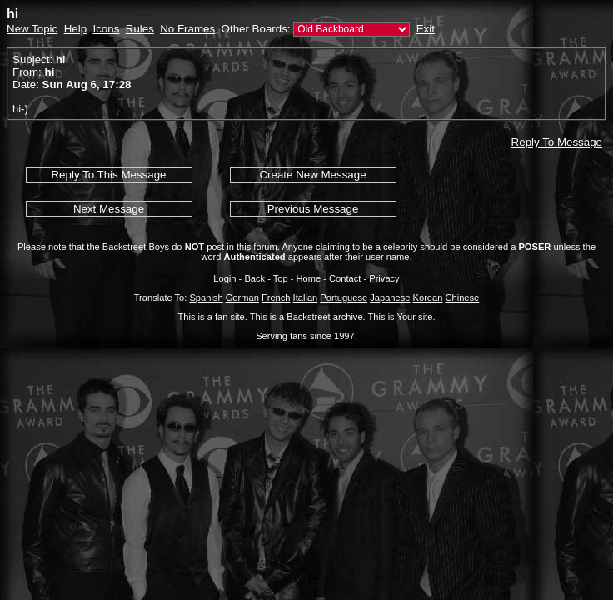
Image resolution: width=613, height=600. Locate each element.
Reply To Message (556, 142)
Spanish (205, 297)
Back (254, 278)
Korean (428, 297)
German (242, 297)
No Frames (187, 28)
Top (280, 278)
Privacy (384, 278)
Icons (105, 28)
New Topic (32, 28)
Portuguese (343, 297)
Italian (305, 297)
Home (309, 278)
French (276, 297)
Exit (425, 28)
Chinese (462, 297)
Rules (140, 28)
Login (224, 278)
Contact (345, 278)
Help (75, 28)
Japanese (390, 297)
